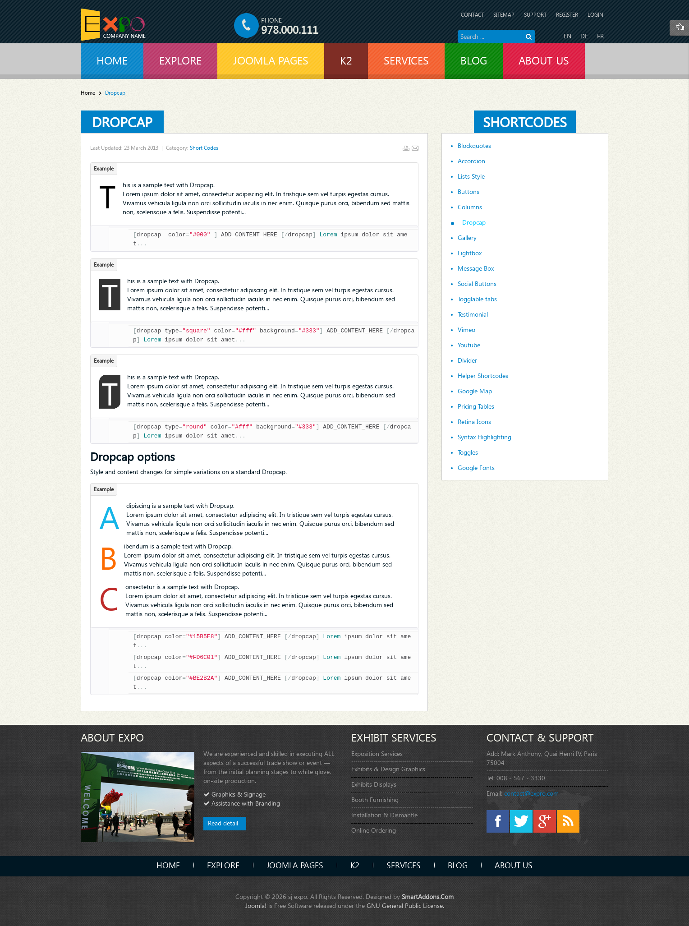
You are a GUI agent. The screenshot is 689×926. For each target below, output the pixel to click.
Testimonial (473, 314)
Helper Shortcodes (483, 376)
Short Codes (204, 147)
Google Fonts (476, 468)
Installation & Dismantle (384, 815)
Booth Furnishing (375, 799)
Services (403, 865)
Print (406, 148)
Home (88, 92)
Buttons (468, 192)
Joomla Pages (294, 865)
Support (535, 14)
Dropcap (122, 121)
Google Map (475, 391)
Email (415, 148)
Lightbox (470, 253)
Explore (223, 865)
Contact (472, 14)
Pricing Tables (476, 406)
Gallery (467, 238)
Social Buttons (477, 284)
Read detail (223, 823)
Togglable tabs (477, 299)
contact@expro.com (531, 793)
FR (600, 36)
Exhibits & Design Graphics (388, 769)
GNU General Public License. (405, 905)
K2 (354, 865)
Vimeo (466, 330)
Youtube (469, 345)
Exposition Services (377, 753)
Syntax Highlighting (484, 437)
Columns (470, 207)
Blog (458, 865)
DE (584, 36)
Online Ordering (373, 830)
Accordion (471, 161)
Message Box (476, 268)
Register (567, 14)
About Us (514, 865)
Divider (467, 360)
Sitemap (503, 14)
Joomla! (255, 905)
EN (567, 36)
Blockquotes (474, 146)
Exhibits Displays (373, 784)
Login (595, 14)
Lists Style (471, 176)
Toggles (468, 452)
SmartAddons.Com (428, 896)
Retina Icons (474, 422)
